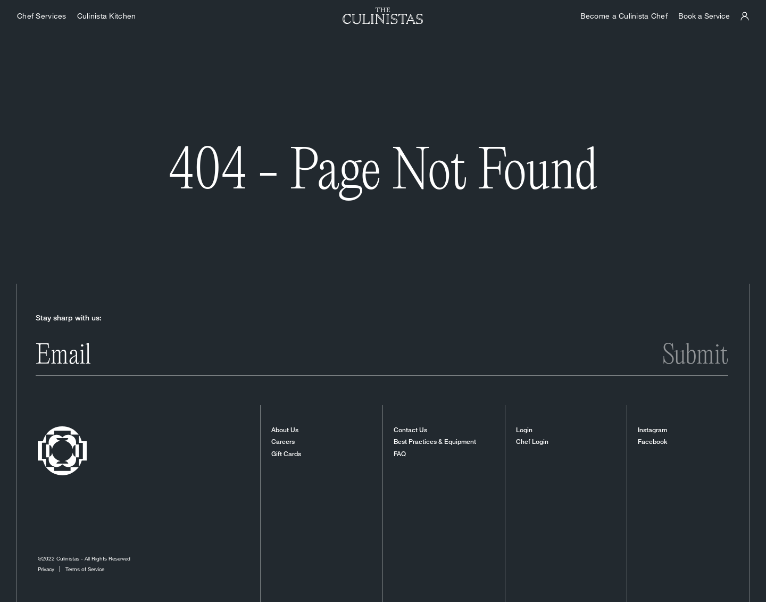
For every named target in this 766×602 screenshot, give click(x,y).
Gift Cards (286, 454)
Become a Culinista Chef (624, 15)
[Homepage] (383, 15)
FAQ (400, 454)
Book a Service (704, 15)
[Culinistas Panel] (744, 16)
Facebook (652, 442)
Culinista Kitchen (106, 15)
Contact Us (410, 430)
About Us (284, 430)
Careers (283, 442)
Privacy (46, 569)
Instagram (652, 430)
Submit (695, 356)
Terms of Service (84, 569)
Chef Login (532, 442)
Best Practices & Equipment (435, 442)
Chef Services (41, 15)
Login (524, 430)
